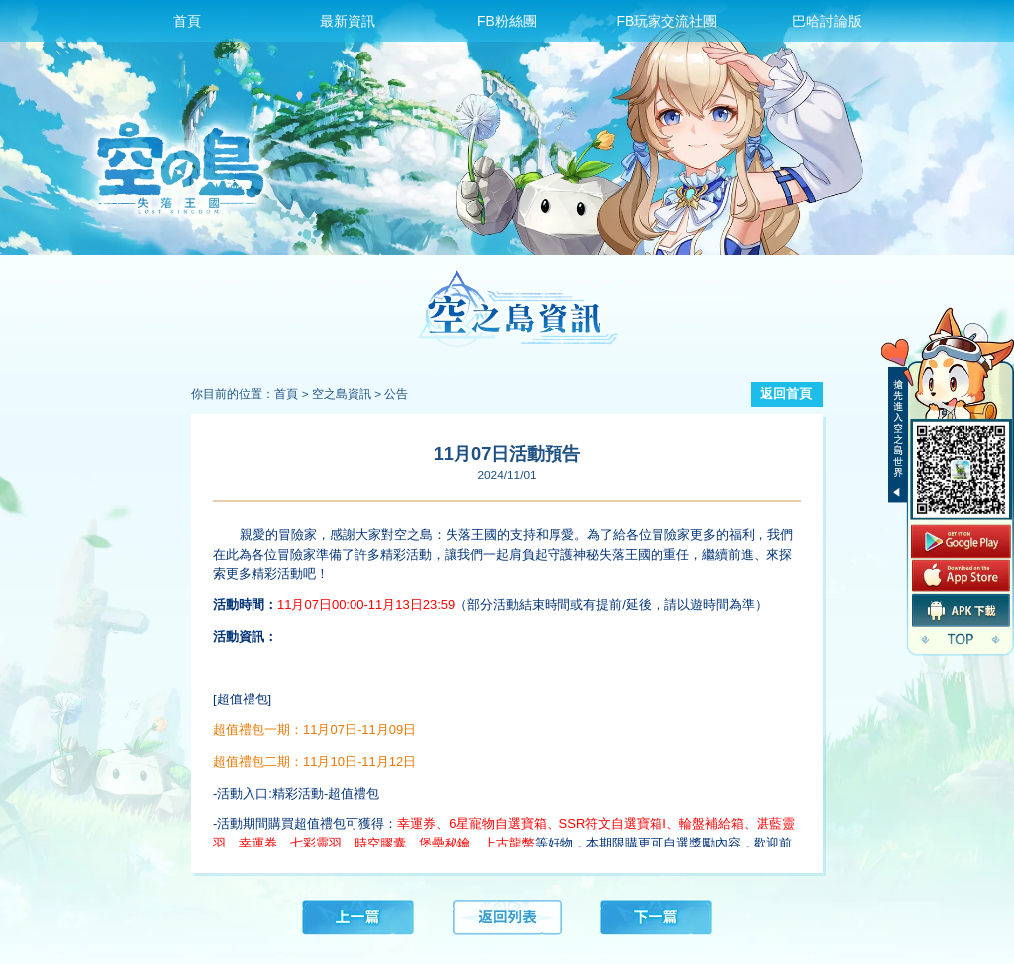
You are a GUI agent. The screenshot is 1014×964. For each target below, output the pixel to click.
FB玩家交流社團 (666, 21)
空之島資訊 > (346, 394)
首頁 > (291, 394)
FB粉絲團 (507, 21)
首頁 (187, 21)
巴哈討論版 (827, 21)
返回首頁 (786, 393)
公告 (396, 394)
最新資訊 (347, 21)
